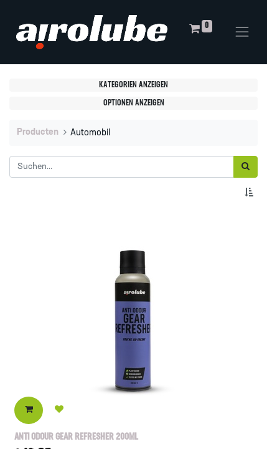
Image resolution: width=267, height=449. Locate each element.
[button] (251, 193)
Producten (38, 132)
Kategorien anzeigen (133, 85)
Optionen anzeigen (133, 103)
